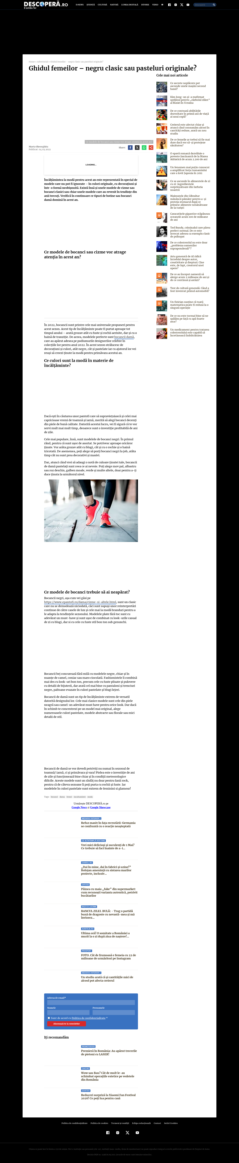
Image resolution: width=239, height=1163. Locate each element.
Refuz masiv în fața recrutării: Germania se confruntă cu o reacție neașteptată (108, 824)
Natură (114, 6)
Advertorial (42, 65)
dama (61, 796)
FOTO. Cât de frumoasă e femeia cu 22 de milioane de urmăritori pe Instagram (108, 956)
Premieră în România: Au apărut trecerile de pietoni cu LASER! (109, 1052)
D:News (80, 6)
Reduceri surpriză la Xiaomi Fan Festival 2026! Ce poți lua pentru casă (108, 1096)
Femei (68, 796)
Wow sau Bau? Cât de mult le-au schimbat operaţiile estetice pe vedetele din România (109, 1076)
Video (155, 6)
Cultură (102, 6)
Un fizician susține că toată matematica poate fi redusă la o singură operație (188, 302)
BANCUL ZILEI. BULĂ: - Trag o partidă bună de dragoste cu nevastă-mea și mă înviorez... (107, 914)
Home (32, 65)
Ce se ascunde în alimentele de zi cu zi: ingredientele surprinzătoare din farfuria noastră (189, 189)
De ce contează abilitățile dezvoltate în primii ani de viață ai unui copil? (189, 117)
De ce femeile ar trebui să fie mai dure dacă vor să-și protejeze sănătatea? (189, 146)
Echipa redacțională (140, 1123)
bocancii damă (122, 340)
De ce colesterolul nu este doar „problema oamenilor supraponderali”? (188, 246)
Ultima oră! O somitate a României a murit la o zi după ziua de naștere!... (109, 934)
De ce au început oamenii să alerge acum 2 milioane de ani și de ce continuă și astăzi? (189, 274)
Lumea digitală (129, 6)
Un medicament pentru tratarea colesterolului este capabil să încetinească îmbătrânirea (189, 330)
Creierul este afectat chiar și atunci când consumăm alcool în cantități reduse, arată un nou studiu (189, 133)
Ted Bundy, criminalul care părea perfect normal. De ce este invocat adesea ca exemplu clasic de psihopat (190, 233)
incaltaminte (78, 796)
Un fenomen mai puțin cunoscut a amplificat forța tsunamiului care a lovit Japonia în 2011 (189, 173)
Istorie (145, 6)
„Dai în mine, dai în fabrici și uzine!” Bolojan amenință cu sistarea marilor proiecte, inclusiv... (106, 870)
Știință (91, 6)
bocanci (54, 796)
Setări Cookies (169, 1123)
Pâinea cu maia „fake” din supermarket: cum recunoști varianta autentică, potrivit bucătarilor (109, 892)
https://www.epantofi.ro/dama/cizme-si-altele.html (78, 605)
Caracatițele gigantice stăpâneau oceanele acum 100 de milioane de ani (190, 217)
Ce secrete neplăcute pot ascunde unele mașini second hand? (189, 88)
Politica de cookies (99, 1123)
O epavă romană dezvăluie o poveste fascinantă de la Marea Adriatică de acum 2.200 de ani (188, 159)
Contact (156, 1123)
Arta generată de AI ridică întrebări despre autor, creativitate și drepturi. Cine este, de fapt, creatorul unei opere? (189, 261)
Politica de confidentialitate (87, 1017)
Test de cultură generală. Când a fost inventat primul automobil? (189, 287)
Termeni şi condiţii (119, 1123)
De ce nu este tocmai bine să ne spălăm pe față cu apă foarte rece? (190, 315)
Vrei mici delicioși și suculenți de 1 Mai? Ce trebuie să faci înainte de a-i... (107, 846)
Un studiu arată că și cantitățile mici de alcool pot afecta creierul (107, 978)
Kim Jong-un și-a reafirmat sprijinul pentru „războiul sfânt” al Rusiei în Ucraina (189, 103)
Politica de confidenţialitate (75, 1123)
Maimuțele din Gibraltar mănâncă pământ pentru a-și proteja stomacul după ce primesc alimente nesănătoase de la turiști (190, 204)
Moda (88, 796)
